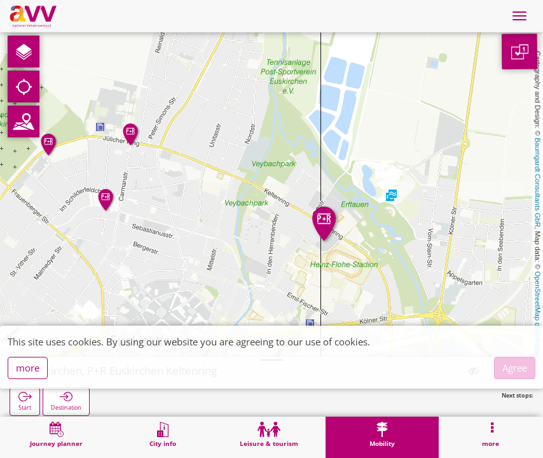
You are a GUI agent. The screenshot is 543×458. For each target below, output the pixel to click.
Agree (514, 367)
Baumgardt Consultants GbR (538, 183)
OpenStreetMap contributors (538, 315)
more (27, 367)
